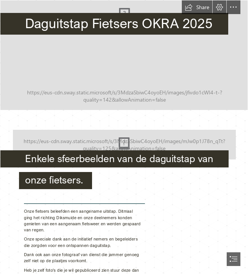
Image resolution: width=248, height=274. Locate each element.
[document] (124, 137)
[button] (197, 7)
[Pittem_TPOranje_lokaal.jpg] (124, 55)
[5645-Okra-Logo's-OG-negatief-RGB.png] (124, 151)
